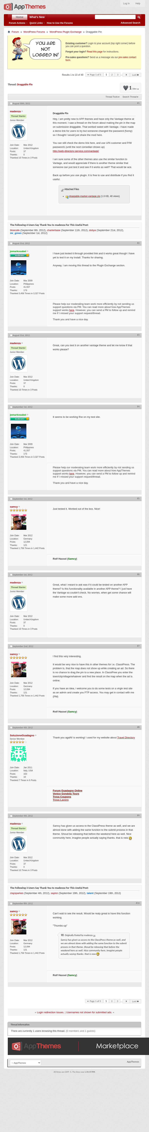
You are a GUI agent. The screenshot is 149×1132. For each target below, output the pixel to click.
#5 (138, 498)
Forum (15, 31)
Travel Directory (126, 737)
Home (19, 17)
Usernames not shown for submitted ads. (89, 1012)
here (71, 310)
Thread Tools (112, 97)
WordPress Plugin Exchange (65, 31)
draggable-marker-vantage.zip (84, 196)
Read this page (95, 51)
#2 (138, 243)
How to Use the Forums (60, 23)
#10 (137, 903)
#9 (138, 815)
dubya (92, 230)
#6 (138, 574)
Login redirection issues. (50, 1012)
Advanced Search (130, 22)
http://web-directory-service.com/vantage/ (76, 151)
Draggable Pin (25, 84)
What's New (37, 17)
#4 (138, 406)
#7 (138, 646)
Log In (126, 3)
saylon (54, 893)
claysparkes (16, 893)
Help (137, 3)
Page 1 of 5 (95, 74)
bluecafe (15, 230)
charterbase (53, 230)
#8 (138, 727)
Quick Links (36, 23)
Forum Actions (17, 23)
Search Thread (129, 97)
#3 (138, 335)
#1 (138, 103)
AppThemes (133, 1061)
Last (135, 74)
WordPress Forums (34, 31)
